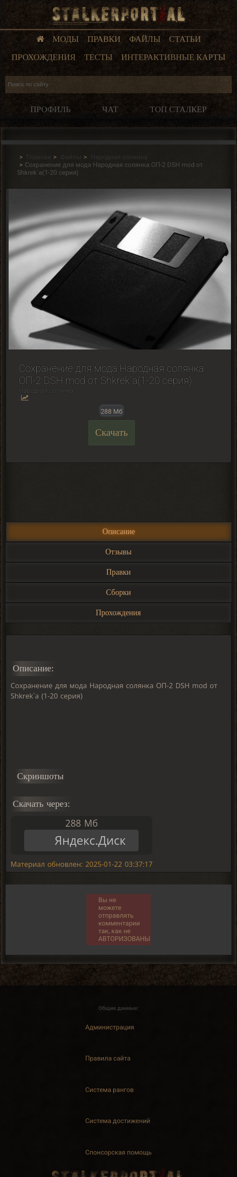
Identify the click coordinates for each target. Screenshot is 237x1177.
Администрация (109, 1027)
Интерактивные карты (173, 57)
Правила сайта (108, 1058)
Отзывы (118, 552)
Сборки (118, 592)
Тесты (98, 57)
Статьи (185, 39)
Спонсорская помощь (118, 1152)
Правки (104, 39)
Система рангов (109, 1090)
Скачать (111, 432)
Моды (66, 39)
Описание (118, 531)
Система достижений (117, 1121)
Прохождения (44, 57)
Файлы (145, 39)
